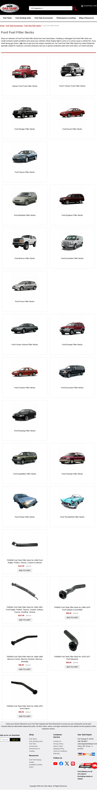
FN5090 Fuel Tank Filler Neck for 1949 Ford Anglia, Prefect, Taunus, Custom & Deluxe (25, 561)
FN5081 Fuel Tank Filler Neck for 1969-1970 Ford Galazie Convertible (72, 608)
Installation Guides (35, 765)
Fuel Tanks (7, 18)
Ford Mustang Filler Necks (24, 431)
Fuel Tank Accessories (44, 18)
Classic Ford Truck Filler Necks (24, 86)
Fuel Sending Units (23, 18)
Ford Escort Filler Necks (72, 129)
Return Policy (58, 746)
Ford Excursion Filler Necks (72, 388)
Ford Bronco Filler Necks (25, 258)
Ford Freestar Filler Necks (72, 474)
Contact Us (57, 741)
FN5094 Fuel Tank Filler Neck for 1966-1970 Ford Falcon (25, 707)
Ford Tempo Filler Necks (25, 517)
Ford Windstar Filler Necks (25, 215)
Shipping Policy (58, 749)
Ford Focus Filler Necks (24, 301)
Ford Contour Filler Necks (24, 388)
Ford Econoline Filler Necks (72, 258)
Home (2, 26)
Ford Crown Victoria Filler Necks (25, 344)
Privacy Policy (58, 744)
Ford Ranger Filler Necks (25, 129)
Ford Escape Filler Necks (72, 344)
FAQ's (31, 767)
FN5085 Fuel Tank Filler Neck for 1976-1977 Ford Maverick (72, 658)
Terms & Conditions (60, 751)
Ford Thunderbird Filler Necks (72, 517)
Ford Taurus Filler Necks (25, 172)
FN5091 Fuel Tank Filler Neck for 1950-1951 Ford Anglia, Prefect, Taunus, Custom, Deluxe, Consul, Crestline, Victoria (24, 609)
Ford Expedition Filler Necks (24, 474)
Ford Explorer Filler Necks (72, 215)
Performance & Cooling (66, 18)
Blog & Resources (86, 18)
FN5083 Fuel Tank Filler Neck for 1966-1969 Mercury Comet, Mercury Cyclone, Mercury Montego (25, 659)
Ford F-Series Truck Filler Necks (72, 86)
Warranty (56, 753)
